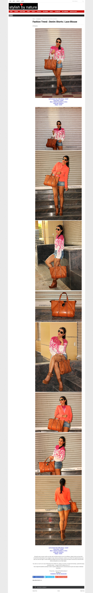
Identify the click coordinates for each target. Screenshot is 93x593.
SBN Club (12, 13)
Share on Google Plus (61, 577)
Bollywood (45, 11)
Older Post (82, 590)
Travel (28, 11)
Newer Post (35, 590)
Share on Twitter (49, 577)
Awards (22, 1)
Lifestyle (39, 11)
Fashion (16, 11)
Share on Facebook (38, 577)
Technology (57, 11)
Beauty (33, 11)
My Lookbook (65, 11)
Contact (18, 1)
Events (51, 11)
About (14, 1)
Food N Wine (22, 11)
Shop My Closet (73, 11)
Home (10, 1)
